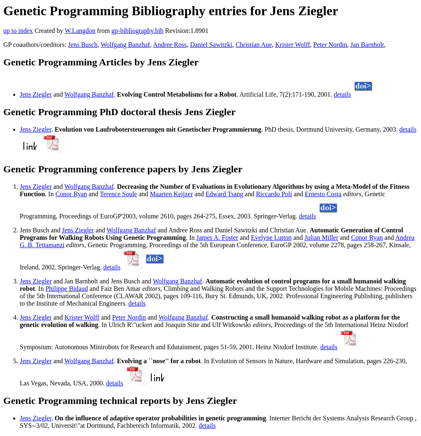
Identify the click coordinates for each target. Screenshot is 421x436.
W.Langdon (80, 30)
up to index (18, 30)
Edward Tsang (224, 193)
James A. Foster (217, 237)
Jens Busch (83, 44)
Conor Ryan (71, 193)
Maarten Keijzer (171, 193)
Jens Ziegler (36, 94)
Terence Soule (118, 193)
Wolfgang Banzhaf (125, 44)
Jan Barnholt (367, 44)
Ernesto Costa (323, 193)
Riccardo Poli (274, 193)
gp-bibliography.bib (137, 30)
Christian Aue (254, 44)
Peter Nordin (330, 44)
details (342, 94)
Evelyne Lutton (271, 237)
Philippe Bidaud (66, 288)
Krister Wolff (292, 44)
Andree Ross (170, 44)
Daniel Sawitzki (211, 44)
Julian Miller (321, 237)
